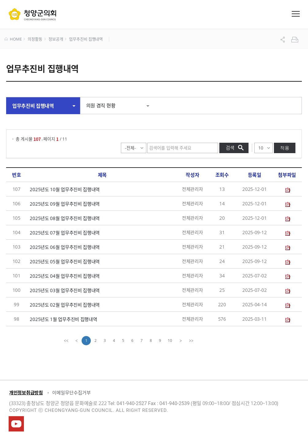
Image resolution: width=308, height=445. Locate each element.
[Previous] (76, 340)
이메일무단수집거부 (71, 392)
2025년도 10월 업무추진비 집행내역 (65, 189)
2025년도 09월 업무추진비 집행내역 (65, 204)
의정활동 (35, 39)
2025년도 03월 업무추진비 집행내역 (65, 290)
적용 (284, 147)
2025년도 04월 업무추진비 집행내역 (65, 276)
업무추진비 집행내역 (86, 39)
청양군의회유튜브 (16, 423)
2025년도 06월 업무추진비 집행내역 (65, 247)
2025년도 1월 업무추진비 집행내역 (63, 319)
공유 (283, 39)
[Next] (180, 340)
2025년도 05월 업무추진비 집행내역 (65, 261)
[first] (66, 340)
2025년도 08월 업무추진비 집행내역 (65, 218)
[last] (191, 340)
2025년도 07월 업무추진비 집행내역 (65, 233)
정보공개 (55, 39)
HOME (13, 39)
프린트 (295, 39)
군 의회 (32, 14)
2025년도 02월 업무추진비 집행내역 (65, 305)
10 (170, 340)
